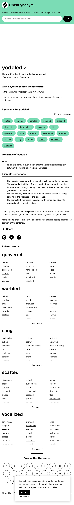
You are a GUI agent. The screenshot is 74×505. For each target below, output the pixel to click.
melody (5, 311)
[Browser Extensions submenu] (20, 12)
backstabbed (8, 338)
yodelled (30, 281)
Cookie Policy (24, 497)
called (28, 349)
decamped (31, 391)
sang (21, 133)
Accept (24, 493)
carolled (33, 121)
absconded (7, 380)
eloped (5, 395)
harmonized (25, 127)
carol (28, 296)
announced (31, 425)
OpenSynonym (21, 5)
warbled (8, 145)
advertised (7, 422)
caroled (20, 121)
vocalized (55, 139)
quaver (29, 311)
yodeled (5, 281)
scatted (33, 133)
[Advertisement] (37, 44)
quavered (8, 133)
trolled (42, 139)
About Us (6, 493)
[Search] (67, 19)
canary (52, 349)
